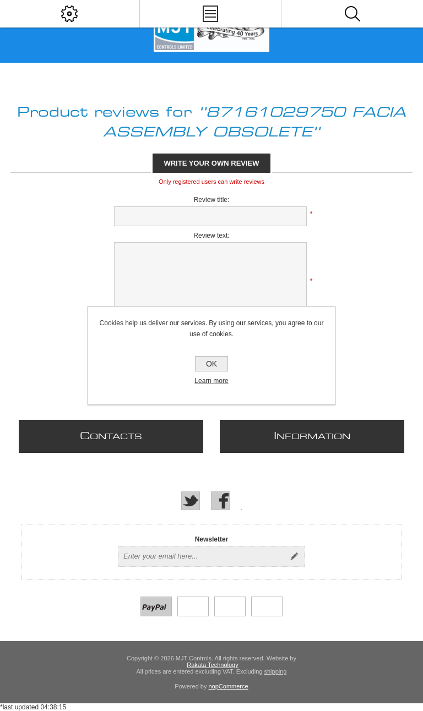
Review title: (212, 200)
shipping (275, 671)
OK (211, 363)
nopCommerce (228, 686)
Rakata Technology (212, 664)
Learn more (211, 381)
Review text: (211, 235)
